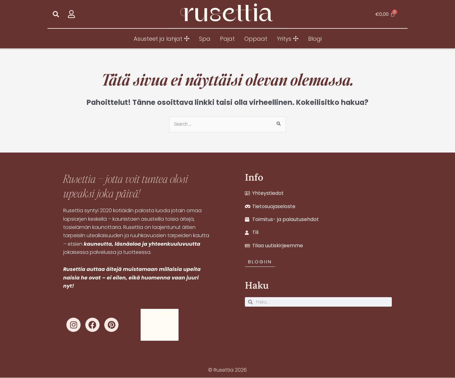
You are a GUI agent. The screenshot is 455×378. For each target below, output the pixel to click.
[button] (56, 14)
